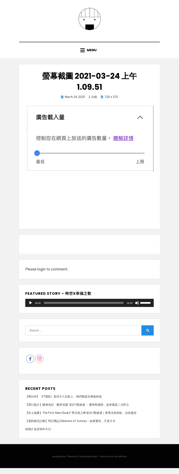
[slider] (84, 309)
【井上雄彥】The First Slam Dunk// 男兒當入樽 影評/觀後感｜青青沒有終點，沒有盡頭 (80, 419)
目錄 (94, 103)
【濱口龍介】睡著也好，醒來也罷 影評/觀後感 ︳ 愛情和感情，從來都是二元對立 (77, 410)
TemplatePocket (88, 462)
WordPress (120, 462)
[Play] (31, 309)
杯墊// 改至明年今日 (38, 435)
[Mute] (137, 309)
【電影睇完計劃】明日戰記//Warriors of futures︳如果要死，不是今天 (70, 427)
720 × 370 (111, 103)
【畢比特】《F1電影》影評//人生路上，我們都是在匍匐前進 (63, 402)
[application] (89, 309)
